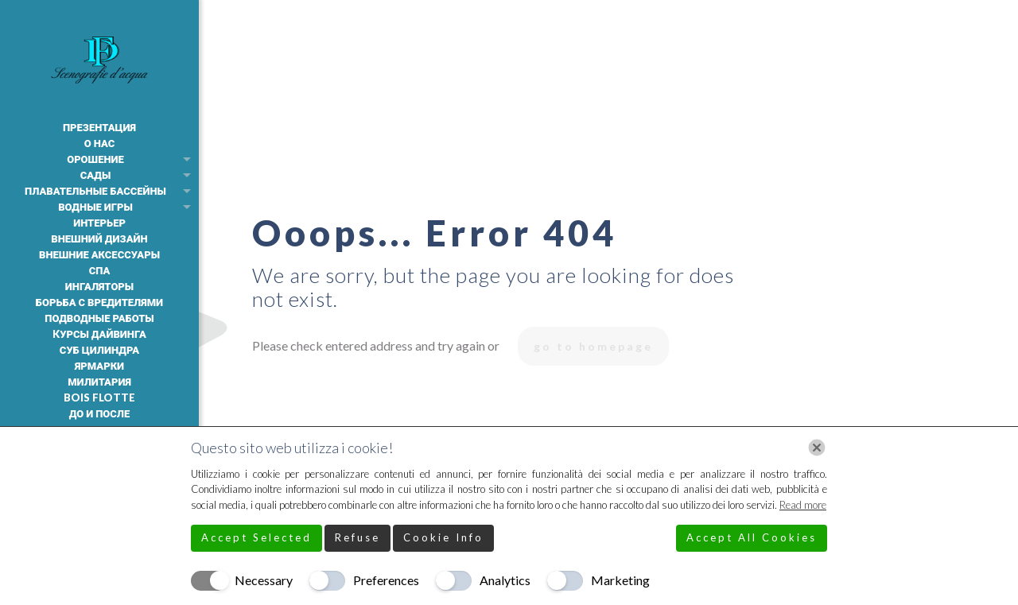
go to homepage (593, 346)
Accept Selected (256, 537)
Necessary (264, 580)
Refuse (357, 537)
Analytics (505, 580)
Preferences (386, 580)
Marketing (620, 580)
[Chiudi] (816, 447)
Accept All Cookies (751, 537)
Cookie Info (443, 537)
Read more (802, 504)
